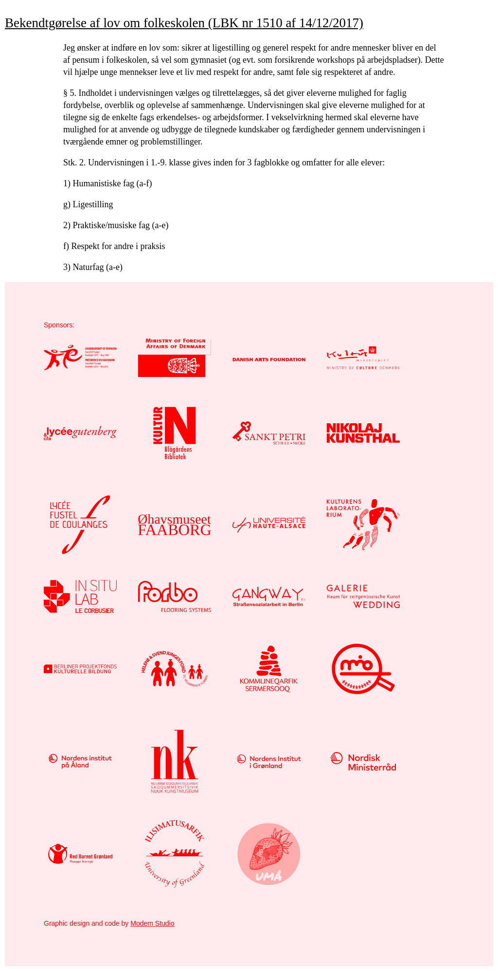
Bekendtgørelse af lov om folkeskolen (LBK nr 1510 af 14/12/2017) (184, 23)
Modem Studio (152, 923)
